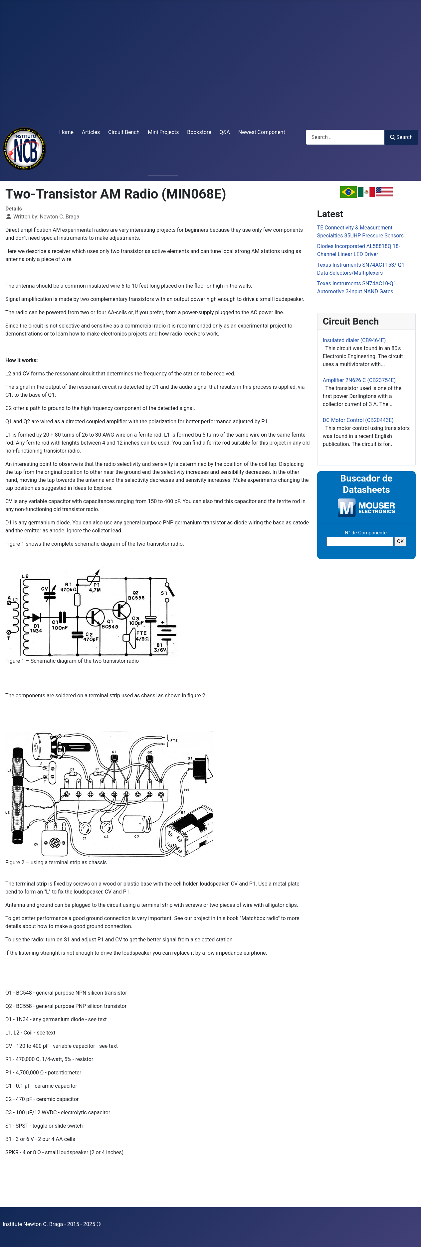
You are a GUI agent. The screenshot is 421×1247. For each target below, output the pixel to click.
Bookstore (199, 132)
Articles (91, 132)
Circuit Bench (123, 132)
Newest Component (261, 132)
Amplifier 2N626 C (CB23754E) (359, 380)
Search (401, 137)
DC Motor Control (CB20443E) (358, 420)
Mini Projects (163, 132)
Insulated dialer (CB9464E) (354, 340)
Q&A (225, 132)
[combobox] (345, 137)
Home (66, 132)
